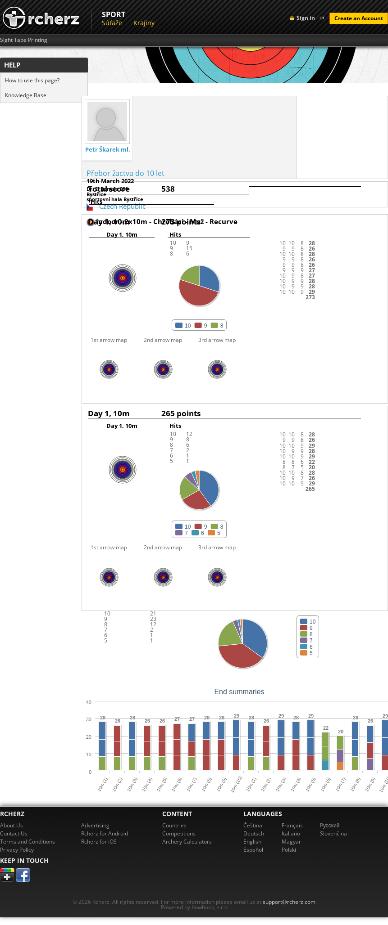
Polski (289, 849)
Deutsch (253, 833)
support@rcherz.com (289, 902)
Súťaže (112, 22)
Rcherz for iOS (99, 841)
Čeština (252, 825)
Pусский (330, 825)
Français (292, 825)
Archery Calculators (187, 841)
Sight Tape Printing (23, 40)
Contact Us (13, 833)
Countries (174, 825)
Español (253, 849)
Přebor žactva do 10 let (125, 173)
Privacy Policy (17, 849)
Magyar (291, 841)
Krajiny (144, 22)
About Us (11, 825)
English (252, 841)
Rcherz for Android (104, 833)
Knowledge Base (25, 95)
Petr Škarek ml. (107, 150)
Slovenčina (333, 833)
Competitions (179, 833)
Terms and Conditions (27, 841)
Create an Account (358, 18)
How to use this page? (32, 80)
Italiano (291, 833)
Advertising (95, 825)
